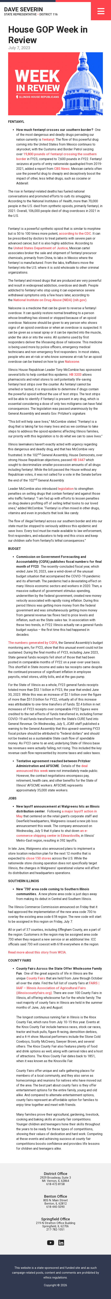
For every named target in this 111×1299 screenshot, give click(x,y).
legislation (66, 489)
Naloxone (72, 362)
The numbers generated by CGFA (32, 643)
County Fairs (35, 978)
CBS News (62, 169)
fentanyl (48, 139)
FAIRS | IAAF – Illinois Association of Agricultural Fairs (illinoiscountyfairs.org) (57, 988)
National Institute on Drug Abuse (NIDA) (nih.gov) (49, 300)
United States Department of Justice (40, 248)
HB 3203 (75, 375)
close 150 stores (38, 858)
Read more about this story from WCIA (37, 952)
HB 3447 (79, 460)
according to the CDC (75, 233)
